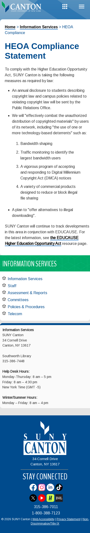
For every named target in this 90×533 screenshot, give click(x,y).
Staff (12, 286)
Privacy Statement (68, 519)
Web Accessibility (43, 519)
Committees (18, 300)
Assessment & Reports (27, 293)
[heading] (22, 8)
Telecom (15, 314)
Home (10, 27)
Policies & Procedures (26, 307)
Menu (81, 6)
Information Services (39, 27)
